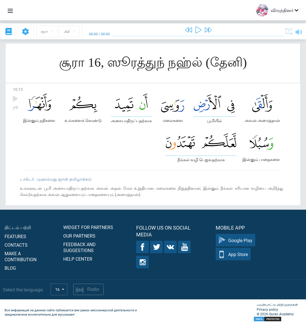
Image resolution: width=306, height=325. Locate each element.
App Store (233, 254)
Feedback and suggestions (79, 247)
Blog (10, 268)
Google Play (235, 240)
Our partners (79, 236)
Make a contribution (20, 256)
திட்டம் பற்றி (18, 227)
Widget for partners (88, 227)
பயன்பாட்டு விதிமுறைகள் (277, 304)
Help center (77, 259)
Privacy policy (267, 309)
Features (15, 236)
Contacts (16, 245)
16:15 (18, 89)
